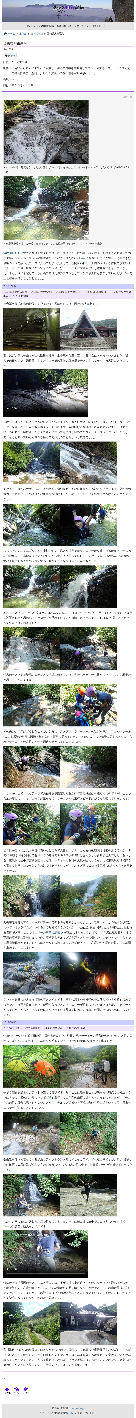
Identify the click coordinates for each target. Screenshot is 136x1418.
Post (5, 1379)
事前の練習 (53, 932)
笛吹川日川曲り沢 (14, 252)
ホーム (9, 33)
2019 (14, 62)
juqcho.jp (71, 1413)
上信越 (22, 33)
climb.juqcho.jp (77, 1408)
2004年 (81, 258)
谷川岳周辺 (36, 33)
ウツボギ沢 (44, 1097)
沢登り (11, 55)
